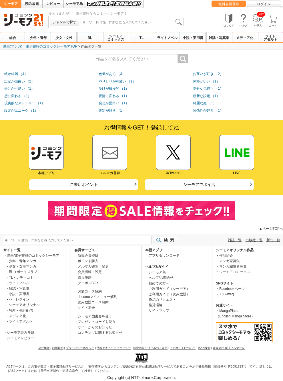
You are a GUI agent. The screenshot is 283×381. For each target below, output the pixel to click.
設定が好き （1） (112, 111)
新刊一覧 (273, 240)
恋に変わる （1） (17, 96)
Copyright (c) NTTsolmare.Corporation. (141, 377)
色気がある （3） (112, 74)
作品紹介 (226, 256)
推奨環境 (155, 305)
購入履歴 (84, 278)
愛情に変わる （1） (114, 96)
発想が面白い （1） (114, 103)
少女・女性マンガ (22, 266)
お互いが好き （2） (208, 74)
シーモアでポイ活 (199, 184)
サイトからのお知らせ (95, 327)
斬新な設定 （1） (206, 96)
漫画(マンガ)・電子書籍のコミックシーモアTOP (40, 46)
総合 (12, 38)
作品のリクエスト (162, 300)
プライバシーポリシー (80, 347)
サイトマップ (159, 311)
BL (89, 38)
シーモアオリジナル (24, 305)
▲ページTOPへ (271, 229)
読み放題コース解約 (93, 302)
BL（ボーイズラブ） (25, 272)
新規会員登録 (88, 256)
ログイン (264, 4)
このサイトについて (183, 347)
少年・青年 (38, 38)
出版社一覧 (254, 240)
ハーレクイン (19, 299)
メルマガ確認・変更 (93, 266)
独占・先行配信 (21, 311)
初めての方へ (159, 283)
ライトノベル (167, 38)
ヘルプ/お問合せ (161, 278)
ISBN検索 (204, 347)
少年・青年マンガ (22, 261)
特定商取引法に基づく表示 (150, 347)
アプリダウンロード (164, 256)
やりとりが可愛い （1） (117, 81)
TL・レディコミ (21, 278)
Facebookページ (232, 289)
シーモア (11, 4)
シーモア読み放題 (20, 333)
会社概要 (44, 347)
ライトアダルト (270, 38)
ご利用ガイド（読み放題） (169, 294)
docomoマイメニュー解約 (97, 297)
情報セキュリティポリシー (114, 347)
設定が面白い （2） (19, 81)
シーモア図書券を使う (95, 316)
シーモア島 (74, 4)
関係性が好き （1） (208, 111)
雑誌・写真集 (219, 38)
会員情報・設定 (90, 272)
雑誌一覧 (235, 240)
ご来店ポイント (84, 184)
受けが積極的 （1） (114, 89)
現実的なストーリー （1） (24, 103)
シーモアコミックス (115, 38)
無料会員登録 (228, 4)
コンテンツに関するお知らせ (100, 333)
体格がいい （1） (206, 81)
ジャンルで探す (65, 22)
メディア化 (244, 38)
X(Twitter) (226, 294)
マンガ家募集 (229, 261)
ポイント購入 (88, 261)
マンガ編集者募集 (233, 266)
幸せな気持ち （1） (208, 89)
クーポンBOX (88, 283)
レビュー (53, 4)
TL (141, 38)
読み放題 (32, 4)
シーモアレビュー (20, 338)
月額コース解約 (90, 291)
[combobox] (132, 22)
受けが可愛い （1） (19, 89)
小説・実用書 (193, 38)
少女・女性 (64, 38)
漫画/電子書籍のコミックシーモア (33, 256)
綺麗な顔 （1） (204, 103)
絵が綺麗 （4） (16, 74)
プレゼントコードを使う (96, 322)
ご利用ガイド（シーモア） (169, 289)
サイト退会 (86, 308)
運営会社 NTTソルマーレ (229, 347)
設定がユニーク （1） (21, 111)
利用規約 (57, 347)
